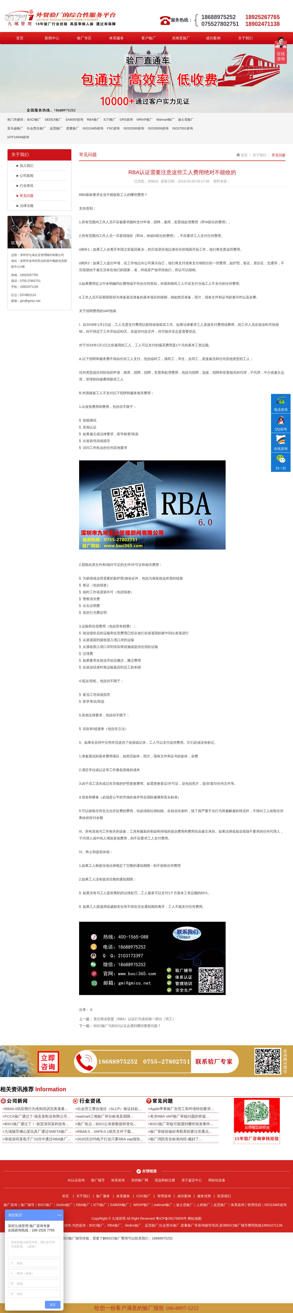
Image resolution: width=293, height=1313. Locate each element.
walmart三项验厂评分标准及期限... (105, 1116)
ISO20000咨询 (158, 128)
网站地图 (194, 1218)
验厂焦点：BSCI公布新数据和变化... (107, 1124)
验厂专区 (84, 38)
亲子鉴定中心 (191, 1180)
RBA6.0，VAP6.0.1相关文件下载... (105, 1131)
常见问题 (24, 196)
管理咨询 (164, 1196)
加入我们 (24, 166)
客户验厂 (148, 38)
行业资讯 (24, 186)
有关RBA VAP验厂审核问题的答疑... (179, 1116)
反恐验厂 (56, 128)
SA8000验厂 (119, 1205)
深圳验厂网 (139, 1180)
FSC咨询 (113, 128)
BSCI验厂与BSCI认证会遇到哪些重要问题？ (127, 1026)
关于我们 (245, 38)
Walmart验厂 (165, 119)
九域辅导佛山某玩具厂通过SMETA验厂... (38, 1131)
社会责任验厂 (36, 128)
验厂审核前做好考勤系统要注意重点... (181, 1131)
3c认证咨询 (76, 1180)
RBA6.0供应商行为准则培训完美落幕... (36, 1109)
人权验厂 (203, 1205)
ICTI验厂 (110, 119)
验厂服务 (103, 1196)
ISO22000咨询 (134, 128)
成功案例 (213, 38)
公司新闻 (24, 176)
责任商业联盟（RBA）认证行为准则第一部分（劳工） (135, 1019)
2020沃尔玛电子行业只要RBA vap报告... (110, 1139)
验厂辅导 (98, 1180)
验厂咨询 (10, 1205)
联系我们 (224, 1196)
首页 (19, 38)
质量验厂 (72, 128)
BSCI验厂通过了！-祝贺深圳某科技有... (37, 1124)
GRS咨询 (126, 119)
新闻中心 (52, 38)
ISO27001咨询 (182, 128)
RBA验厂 (93, 119)
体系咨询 (118, 1180)
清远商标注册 (165, 1180)
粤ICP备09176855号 (171, 1218)
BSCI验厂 (34, 119)
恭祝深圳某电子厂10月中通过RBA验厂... (38, 1139)
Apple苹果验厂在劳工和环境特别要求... (182, 1109)
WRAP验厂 (145, 119)
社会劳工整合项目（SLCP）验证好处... (109, 1109)
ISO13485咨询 (93, 128)
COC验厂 (143, 1196)
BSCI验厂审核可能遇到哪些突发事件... (181, 1124)
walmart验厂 (163, 1205)
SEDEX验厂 (53, 119)
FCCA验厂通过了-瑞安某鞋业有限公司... (37, 1116)
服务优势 (204, 1196)
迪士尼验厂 (186, 119)
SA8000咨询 (74, 119)
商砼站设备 (216, 1180)
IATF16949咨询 (18, 137)
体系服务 (116, 38)
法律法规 (24, 206)
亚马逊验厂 (15, 128)
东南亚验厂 (181, 38)
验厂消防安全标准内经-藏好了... (176, 1139)
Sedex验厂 (64, 1205)
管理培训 (254, 1205)
